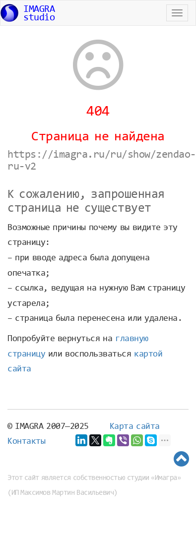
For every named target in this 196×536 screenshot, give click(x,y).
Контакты (26, 441)
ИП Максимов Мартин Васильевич (62, 493)
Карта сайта (135, 426)
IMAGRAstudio (27, 13)
